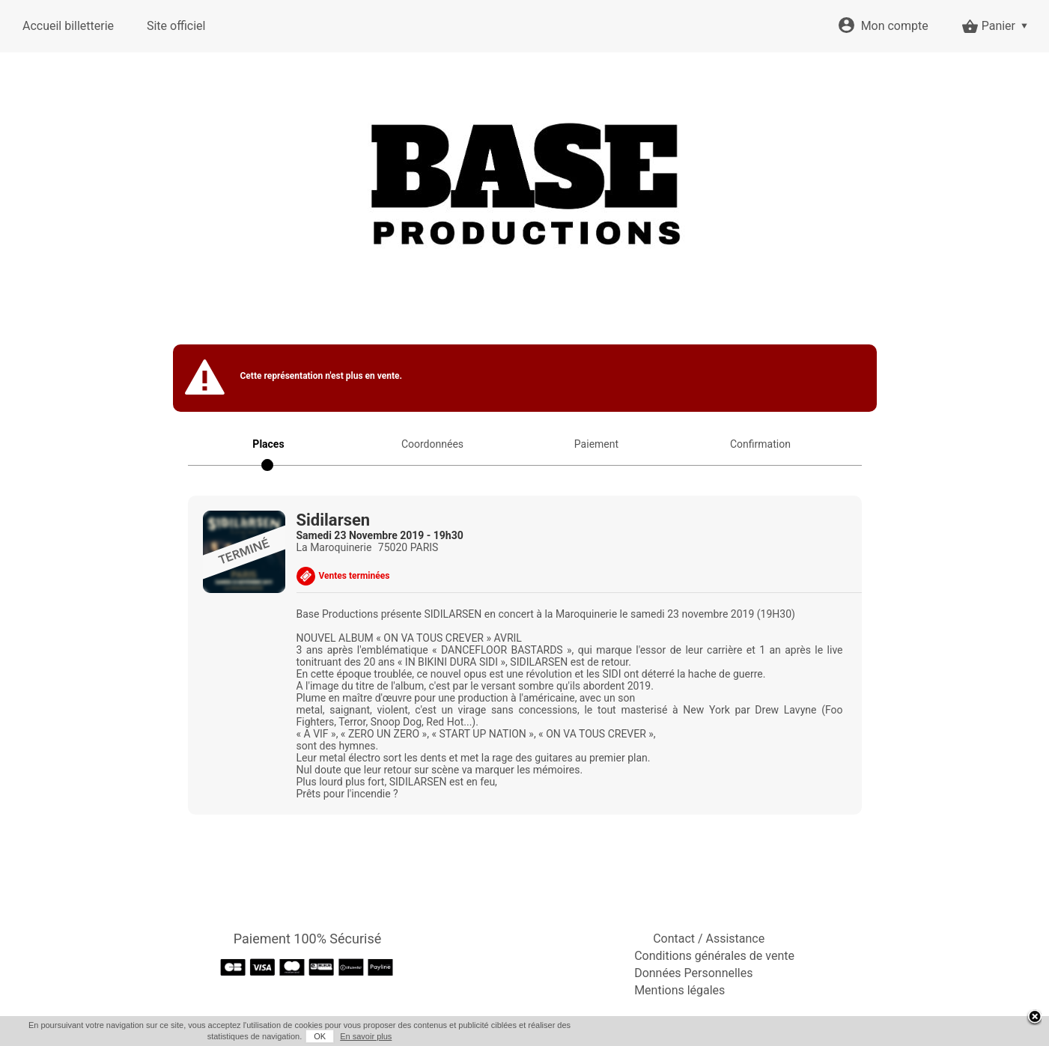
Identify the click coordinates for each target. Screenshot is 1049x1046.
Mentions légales (679, 990)
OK (320, 1036)
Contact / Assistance (708, 938)
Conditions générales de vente (714, 956)
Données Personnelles (693, 973)
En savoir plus (366, 1036)
